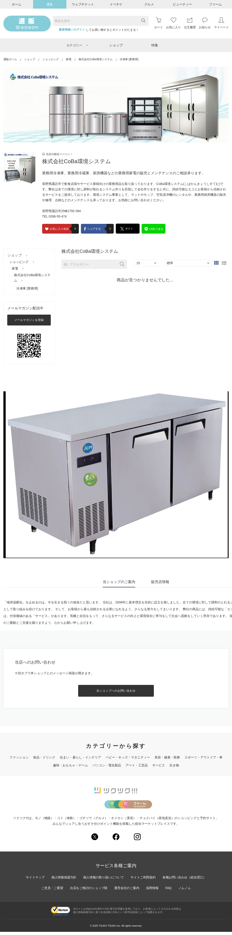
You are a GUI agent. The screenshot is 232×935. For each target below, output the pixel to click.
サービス (158, 765)
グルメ (149, 4)
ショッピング (50, 59)
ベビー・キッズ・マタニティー (128, 757)
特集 (154, 45)
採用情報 (152, 891)
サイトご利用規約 (143, 880)
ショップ (116, 45)
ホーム (16, 4)
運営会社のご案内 (127, 891)
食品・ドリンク (44, 757)
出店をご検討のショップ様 (88, 891)
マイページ (221, 23)
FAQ (169, 891)
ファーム (215, 4)
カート (158, 23)
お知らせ (205, 23)
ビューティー (182, 4)
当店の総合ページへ (57, 154)
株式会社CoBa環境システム (96, 59)
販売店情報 (160, 582)
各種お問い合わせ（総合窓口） (185, 880)
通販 (49, 4)
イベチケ (116, 4)
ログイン (79, 29)
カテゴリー (77, 45)
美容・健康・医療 (167, 757)
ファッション (19, 757)
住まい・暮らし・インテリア (80, 757)
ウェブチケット (83, 4)
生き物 (174, 765)
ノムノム (185, 891)
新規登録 (65, 29)
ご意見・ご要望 (51, 891)
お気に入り (173, 23)
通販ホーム (10, 59)
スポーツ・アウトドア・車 (203, 757)
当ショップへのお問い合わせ (115, 690)
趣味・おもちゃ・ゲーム (70, 765)
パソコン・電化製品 (106, 765)
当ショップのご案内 (119, 582)
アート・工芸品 (137, 765)
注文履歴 (190, 23)
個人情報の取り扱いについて (103, 880)
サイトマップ (34, 880)
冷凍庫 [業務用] (27, 288)
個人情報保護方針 (63, 880)
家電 (68, 59)
